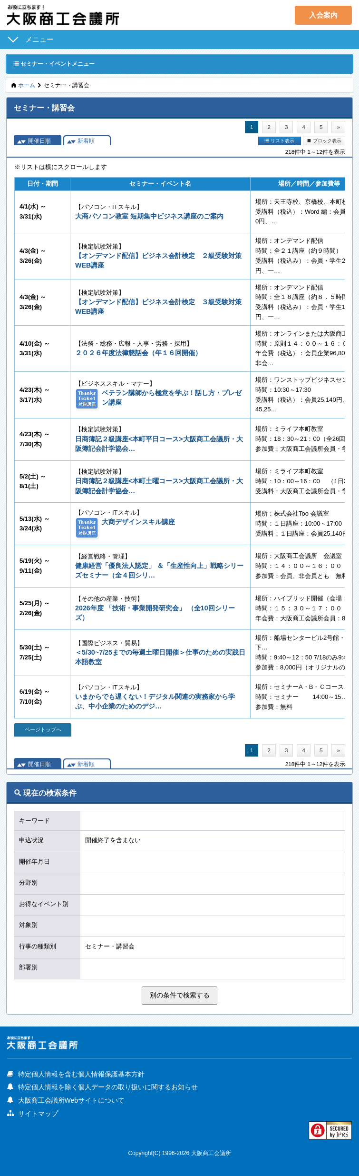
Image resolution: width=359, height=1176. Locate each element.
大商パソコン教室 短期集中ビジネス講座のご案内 (149, 216)
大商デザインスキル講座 (138, 522)
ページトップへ (43, 729)
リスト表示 (279, 140)
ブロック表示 (324, 140)
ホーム (26, 85)
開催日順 (39, 141)
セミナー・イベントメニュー (54, 63)
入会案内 (323, 15)
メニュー (39, 39)
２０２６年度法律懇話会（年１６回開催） (138, 353)
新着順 (86, 141)
